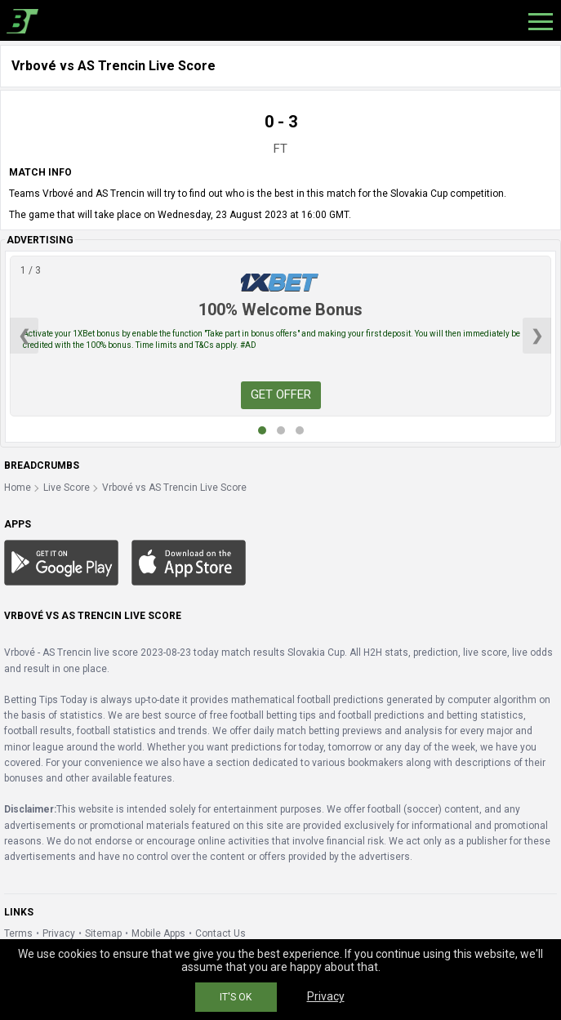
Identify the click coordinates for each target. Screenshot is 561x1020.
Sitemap (103, 933)
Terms (18, 933)
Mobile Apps (158, 933)
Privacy (58, 933)
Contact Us (220, 933)
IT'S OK (236, 997)
